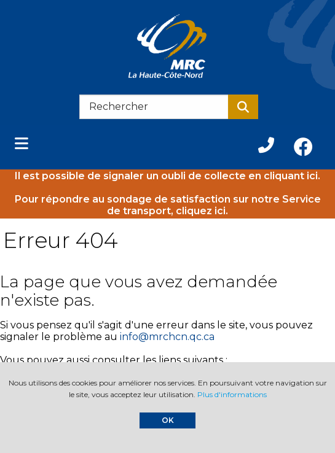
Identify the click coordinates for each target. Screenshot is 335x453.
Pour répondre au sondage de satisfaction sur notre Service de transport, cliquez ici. (168, 205)
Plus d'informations (232, 394)
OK (168, 420)
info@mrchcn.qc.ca (167, 337)
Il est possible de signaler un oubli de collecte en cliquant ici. (167, 176)
